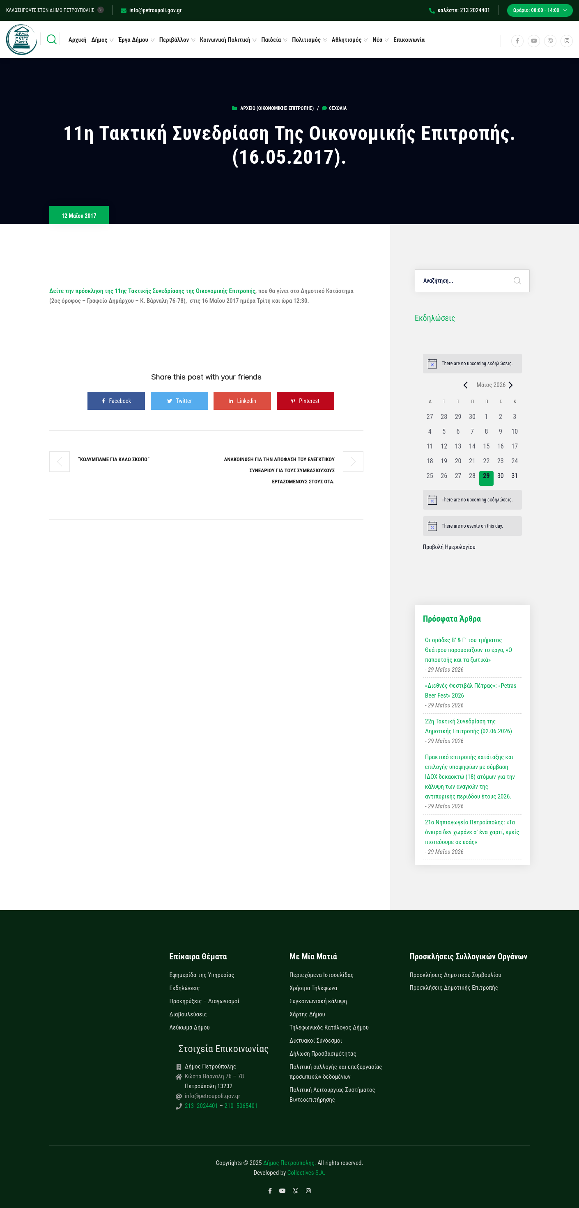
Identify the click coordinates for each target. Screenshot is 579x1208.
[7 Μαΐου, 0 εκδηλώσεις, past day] (472, 434)
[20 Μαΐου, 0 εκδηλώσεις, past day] (458, 463)
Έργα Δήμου (133, 39)
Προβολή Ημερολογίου (449, 547)
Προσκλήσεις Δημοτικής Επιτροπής (454, 987)
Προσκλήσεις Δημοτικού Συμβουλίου (455, 975)
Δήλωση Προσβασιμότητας (323, 1053)
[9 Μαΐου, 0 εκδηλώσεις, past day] (501, 434)
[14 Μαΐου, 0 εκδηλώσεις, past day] (472, 449)
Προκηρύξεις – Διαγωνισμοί (204, 1001)
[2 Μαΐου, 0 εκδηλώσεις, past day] (501, 419)
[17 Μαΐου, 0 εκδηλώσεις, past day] (515, 449)
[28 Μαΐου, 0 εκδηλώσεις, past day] (472, 478)
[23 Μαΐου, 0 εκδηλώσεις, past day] (501, 463)
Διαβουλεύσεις (188, 1014)
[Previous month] (466, 385)
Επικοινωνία (409, 39)
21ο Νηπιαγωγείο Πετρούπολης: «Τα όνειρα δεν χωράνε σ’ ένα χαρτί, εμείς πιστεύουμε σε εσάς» (472, 832)
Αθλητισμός (347, 39)
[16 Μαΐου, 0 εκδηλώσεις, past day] (501, 449)
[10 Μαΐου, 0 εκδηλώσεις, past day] (515, 434)
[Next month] (511, 385)
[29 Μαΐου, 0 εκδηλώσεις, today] (486, 478)
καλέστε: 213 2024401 (459, 10)
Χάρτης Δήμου (307, 1014)
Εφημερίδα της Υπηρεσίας (202, 975)
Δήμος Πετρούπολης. (289, 1163)
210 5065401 (240, 1106)
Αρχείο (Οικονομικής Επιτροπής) (277, 108)
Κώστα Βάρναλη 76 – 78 (214, 1076)
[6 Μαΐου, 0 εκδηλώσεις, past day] (458, 434)
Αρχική (77, 39)
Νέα (377, 39)
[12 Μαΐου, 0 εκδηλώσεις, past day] (444, 449)
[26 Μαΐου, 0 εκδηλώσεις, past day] (444, 478)
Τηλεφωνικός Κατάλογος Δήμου (329, 1027)
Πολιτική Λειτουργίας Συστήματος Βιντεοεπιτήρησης (332, 1094)
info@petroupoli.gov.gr (151, 10)
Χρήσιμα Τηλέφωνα (313, 988)
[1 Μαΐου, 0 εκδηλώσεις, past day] (486, 419)
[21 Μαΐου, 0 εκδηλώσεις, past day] (472, 463)
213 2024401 (202, 1106)
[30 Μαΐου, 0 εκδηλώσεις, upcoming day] (501, 478)
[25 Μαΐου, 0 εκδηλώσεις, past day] (430, 478)
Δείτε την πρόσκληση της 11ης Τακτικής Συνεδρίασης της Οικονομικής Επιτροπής (152, 291)
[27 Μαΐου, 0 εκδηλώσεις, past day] (458, 478)
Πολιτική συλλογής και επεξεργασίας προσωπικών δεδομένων (336, 1071)
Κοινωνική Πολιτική (225, 39)
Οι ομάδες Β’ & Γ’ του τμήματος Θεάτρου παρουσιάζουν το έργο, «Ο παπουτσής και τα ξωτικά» (468, 649)
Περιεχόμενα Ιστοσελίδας (322, 975)
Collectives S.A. (306, 1172)
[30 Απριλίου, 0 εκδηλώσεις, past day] (472, 419)
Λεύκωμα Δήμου (190, 1027)
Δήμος (99, 39)
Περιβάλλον (174, 39)
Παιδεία (271, 39)
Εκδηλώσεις (185, 988)
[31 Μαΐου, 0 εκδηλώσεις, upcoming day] (515, 478)
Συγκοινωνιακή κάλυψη (318, 1001)
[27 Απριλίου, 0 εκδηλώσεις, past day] (430, 419)
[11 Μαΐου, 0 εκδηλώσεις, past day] (430, 449)
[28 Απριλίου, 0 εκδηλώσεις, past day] (444, 419)
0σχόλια (334, 108)
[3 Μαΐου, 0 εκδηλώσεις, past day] (515, 419)
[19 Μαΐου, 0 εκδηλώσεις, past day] (444, 463)
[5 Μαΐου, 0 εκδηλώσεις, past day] (444, 434)
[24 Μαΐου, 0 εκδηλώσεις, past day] (515, 463)
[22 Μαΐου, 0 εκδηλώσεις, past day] (486, 463)
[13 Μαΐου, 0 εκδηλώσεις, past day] (458, 449)
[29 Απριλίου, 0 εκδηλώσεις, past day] (458, 419)
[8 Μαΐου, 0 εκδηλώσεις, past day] (486, 434)
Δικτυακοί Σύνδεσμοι (316, 1040)
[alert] (472, 363)
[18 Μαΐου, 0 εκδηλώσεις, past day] (430, 463)
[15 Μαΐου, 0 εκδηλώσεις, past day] (486, 449)
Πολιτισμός (306, 39)
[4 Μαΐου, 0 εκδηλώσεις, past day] (430, 434)
